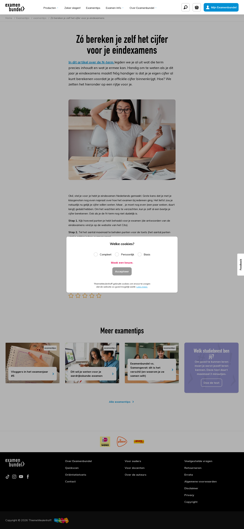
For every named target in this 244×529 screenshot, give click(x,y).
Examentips (93, 8)
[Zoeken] (185, 7)
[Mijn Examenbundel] (221, 7)
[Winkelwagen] (196, 7)
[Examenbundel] (15, 7)
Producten (51, 8)
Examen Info (115, 8)
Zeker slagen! (72, 8)
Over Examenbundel (143, 8)
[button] (240, 265)
